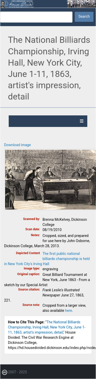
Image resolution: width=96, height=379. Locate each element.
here (68, 310)
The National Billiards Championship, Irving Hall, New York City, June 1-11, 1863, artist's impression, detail (46, 327)
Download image (17, 145)
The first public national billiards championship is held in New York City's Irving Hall (47, 259)
